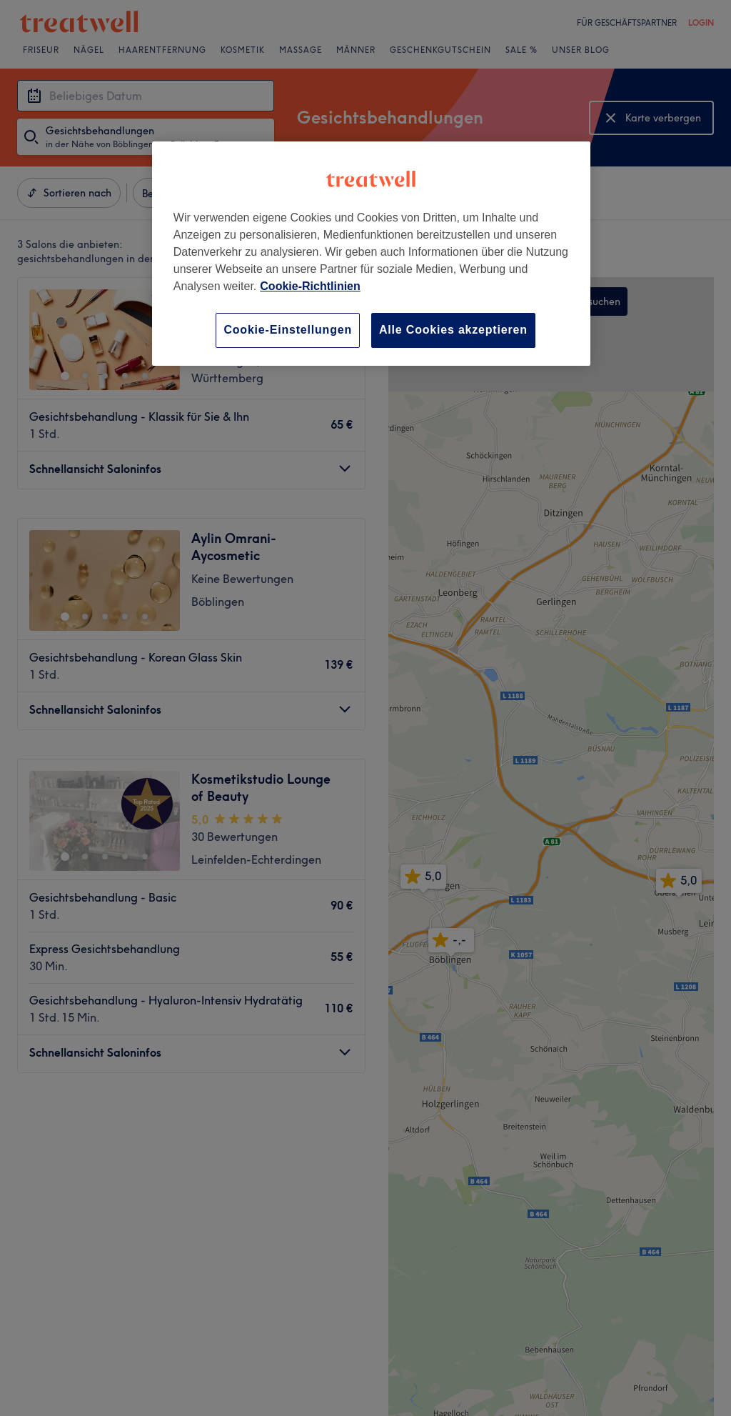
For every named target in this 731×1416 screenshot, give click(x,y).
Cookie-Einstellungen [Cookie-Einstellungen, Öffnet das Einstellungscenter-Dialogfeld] (287, 330)
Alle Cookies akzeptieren (453, 330)
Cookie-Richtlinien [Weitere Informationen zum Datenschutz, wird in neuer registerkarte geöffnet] (310, 286)
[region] (371, 253)
